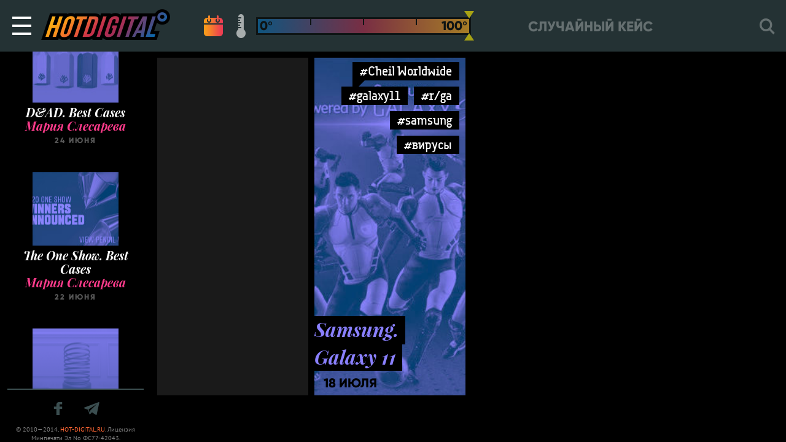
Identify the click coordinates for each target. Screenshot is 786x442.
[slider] (469, 26)
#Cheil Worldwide (406, 71)
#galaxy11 (374, 95)
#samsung (424, 120)
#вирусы (428, 144)
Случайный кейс (590, 27)
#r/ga (436, 95)
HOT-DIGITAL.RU (82, 429)
